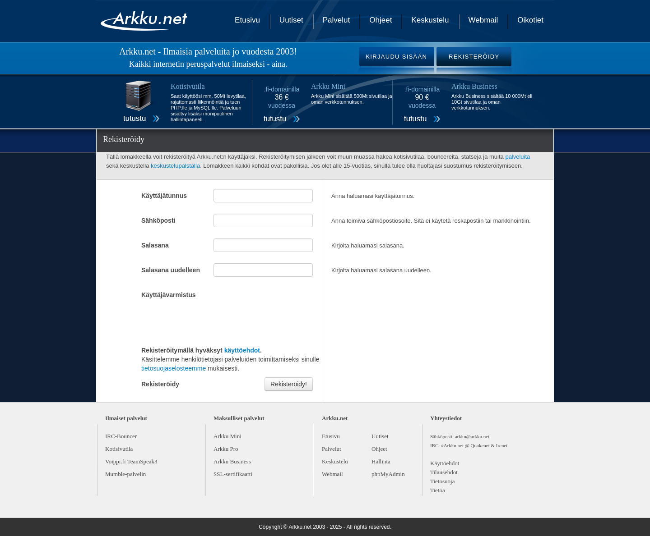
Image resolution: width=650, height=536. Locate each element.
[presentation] (210, 321)
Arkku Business (232, 461)
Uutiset (291, 20)
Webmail (483, 20)
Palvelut (336, 20)
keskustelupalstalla (175, 165)
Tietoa (437, 490)
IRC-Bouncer (121, 436)
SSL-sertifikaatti (233, 474)
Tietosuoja (442, 481)
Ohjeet (380, 20)
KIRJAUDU (396, 56)
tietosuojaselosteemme (173, 368)
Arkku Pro (226, 448)
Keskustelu (430, 20)
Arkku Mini (227, 436)
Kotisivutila (119, 448)
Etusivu (247, 20)
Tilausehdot (444, 472)
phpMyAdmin (388, 474)
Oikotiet (530, 20)
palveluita (517, 156)
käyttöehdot (242, 350)
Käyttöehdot (444, 463)
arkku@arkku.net (472, 436)
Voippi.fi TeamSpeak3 (131, 461)
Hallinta (380, 461)
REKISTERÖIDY (474, 56)
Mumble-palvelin (125, 474)
